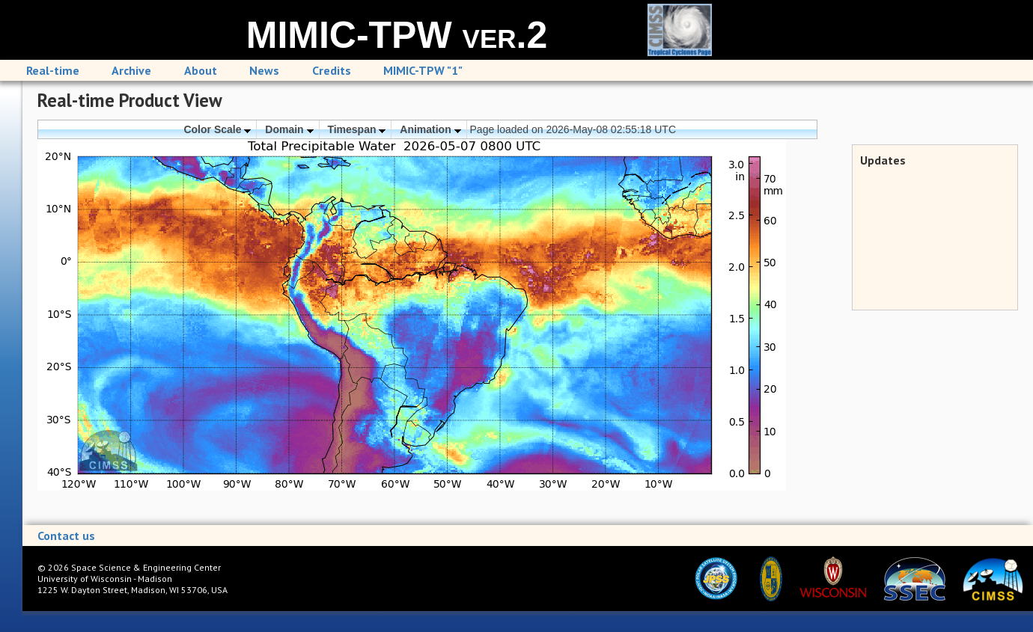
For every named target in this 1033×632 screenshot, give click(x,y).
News (264, 70)
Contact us (66, 535)
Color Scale (217, 129)
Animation (430, 129)
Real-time (52, 70)
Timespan (356, 129)
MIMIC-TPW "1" (423, 70)
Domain (289, 129)
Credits (331, 70)
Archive (131, 70)
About (200, 70)
